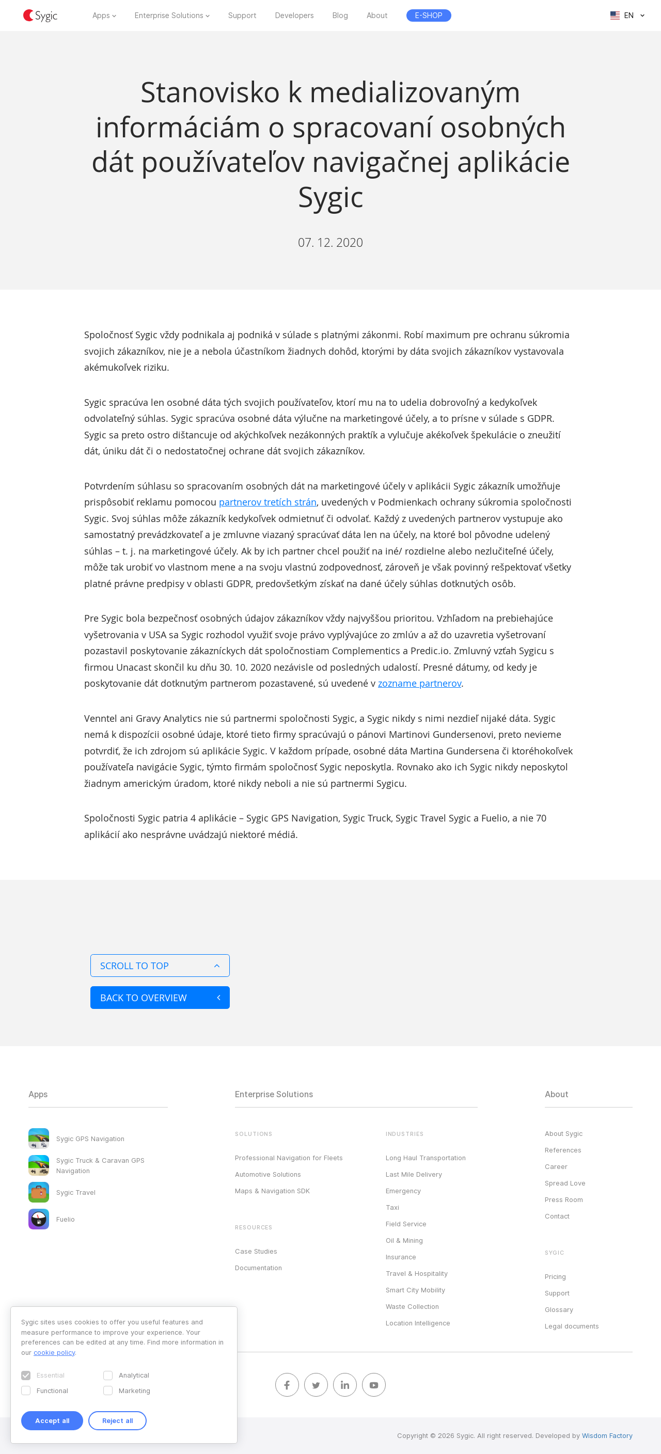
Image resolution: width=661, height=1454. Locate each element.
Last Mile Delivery (414, 1174)
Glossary (559, 1309)
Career (556, 1166)
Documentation (258, 1267)
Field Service (406, 1224)
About (377, 15)
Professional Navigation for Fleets (289, 1157)
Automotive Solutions (268, 1174)
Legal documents (572, 1326)
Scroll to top (160, 965)
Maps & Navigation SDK (272, 1191)
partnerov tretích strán (268, 502)
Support (242, 15)
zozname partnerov (419, 683)
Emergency (403, 1191)
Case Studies (256, 1251)
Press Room (564, 1199)
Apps (101, 15)
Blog (340, 15)
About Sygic (564, 1133)
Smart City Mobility (415, 1290)
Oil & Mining (404, 1240)
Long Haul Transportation (426, 1157)
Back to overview (160, 997)
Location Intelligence (418, 1323)
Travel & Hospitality (417, 1273)
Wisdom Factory (607, 1435)
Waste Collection (412, 1306)
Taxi (392, 1207)
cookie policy (54, 1352)
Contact (557, 1216)
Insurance (401, 1257)
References (563, 1150)
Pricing (555, 1276)
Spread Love (565, 1183)
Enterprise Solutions (169, 15)
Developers (294, 15)
